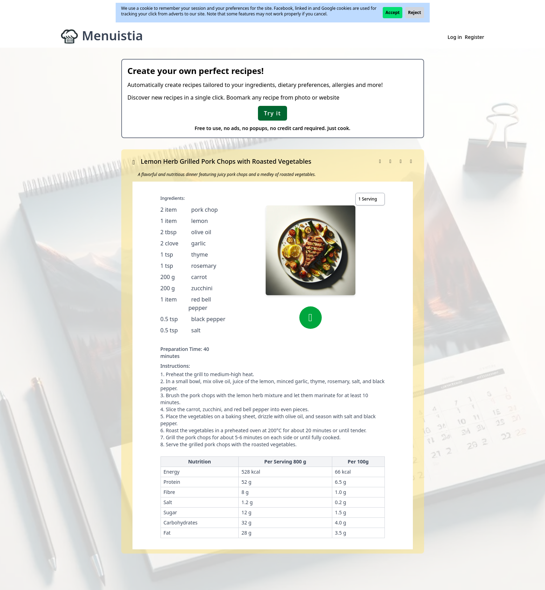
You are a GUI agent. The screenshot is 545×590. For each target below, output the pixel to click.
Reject (414, 12)
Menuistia (112, 35)
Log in (455, 37)
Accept (393, 12)
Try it (272, 113)
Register (474, 37)
